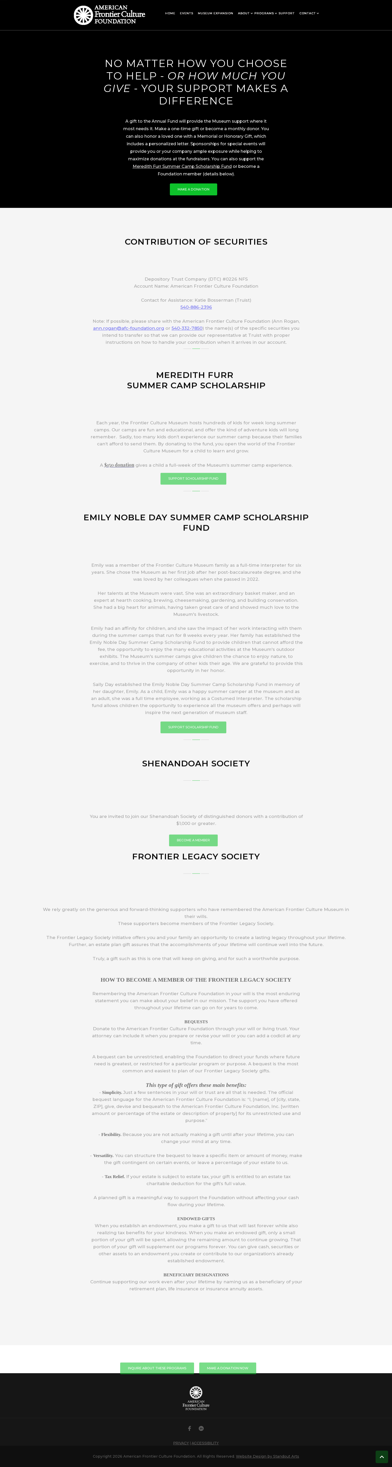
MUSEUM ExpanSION (215, 13)
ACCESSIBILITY (205, 1443)
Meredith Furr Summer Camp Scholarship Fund (182, 166)
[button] (170, 13)
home (170, 13)
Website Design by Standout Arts (267, 1456)
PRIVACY (181, 1443)
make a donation (193, 189)
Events (186, 13)
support (287, 13)
